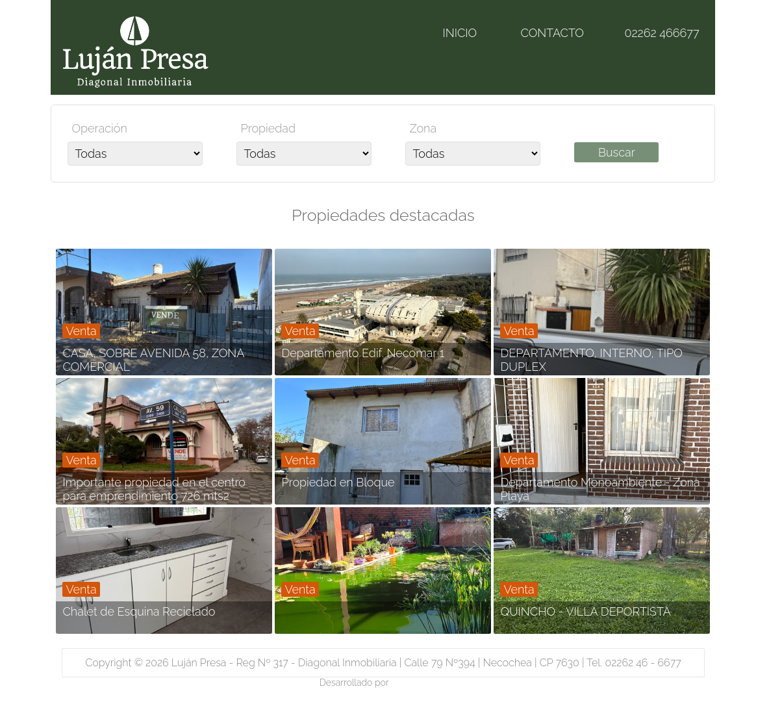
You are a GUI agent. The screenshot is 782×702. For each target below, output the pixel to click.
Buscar (616, 152)
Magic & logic (419, 682)
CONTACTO (551, 33)
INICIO (459, 33)
